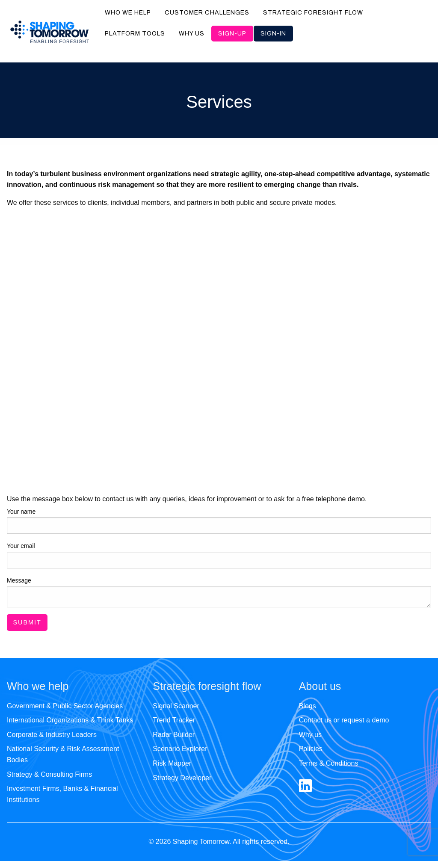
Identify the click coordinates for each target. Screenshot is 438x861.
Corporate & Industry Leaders (52, 734)
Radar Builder (174, 734)
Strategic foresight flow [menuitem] (313, 12)
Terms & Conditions (328, 763)
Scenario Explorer (180, 748)
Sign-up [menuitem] (232, 33)
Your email (21, 545)
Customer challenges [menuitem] (207, 12)
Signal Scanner (176, 706)
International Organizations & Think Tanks (70, 720)
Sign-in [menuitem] (273, 33)
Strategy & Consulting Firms (49, 774)
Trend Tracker (174, 720)
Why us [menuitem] (191, 33)
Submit (27, 622)
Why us (310, 734)
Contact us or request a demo (344, 720)
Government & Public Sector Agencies (65, 706)
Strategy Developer (182, 777)
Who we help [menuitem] (128, 12)
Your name (21, 511)
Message (19, 580)
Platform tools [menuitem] (135, 33)
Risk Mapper (172, 763)
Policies (311, 748)
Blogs (307, 706)
